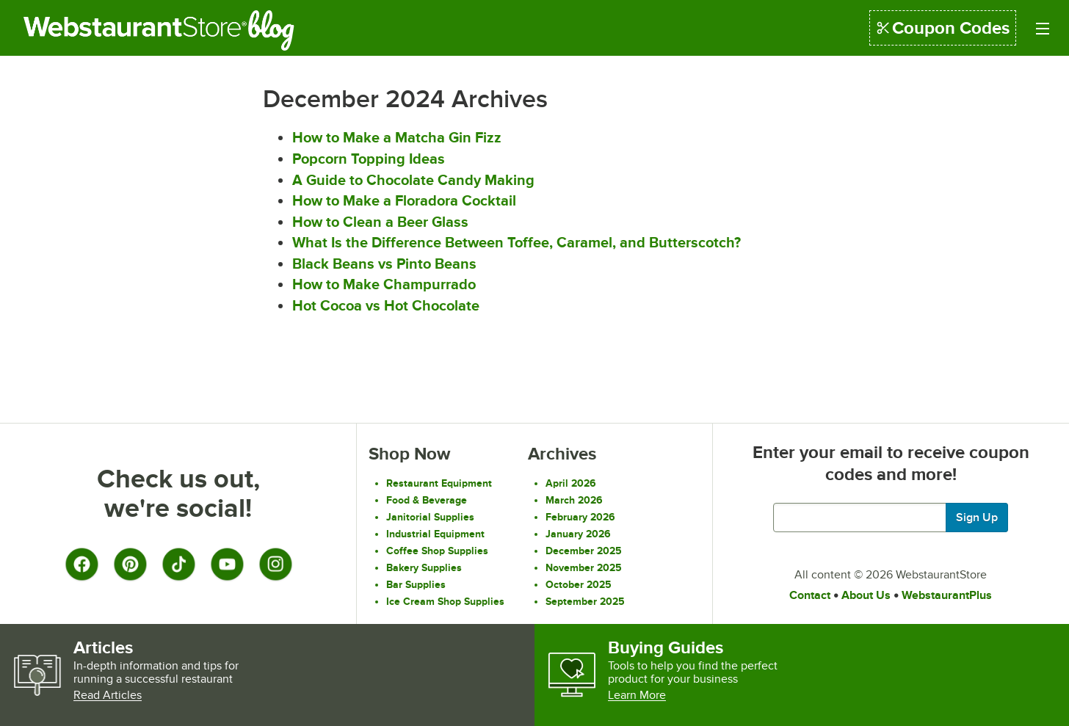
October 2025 (579, 584)
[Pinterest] (130, 564)
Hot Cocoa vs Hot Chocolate (385, 305)
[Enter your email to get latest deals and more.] (890, 517)
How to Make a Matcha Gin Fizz (396, 137)
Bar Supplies (416, 584)
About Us (866, 595)
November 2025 (584, 567)
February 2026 (580, 517)
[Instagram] (275, 564)
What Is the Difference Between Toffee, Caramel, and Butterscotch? (516, 242)
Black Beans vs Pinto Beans (384, 263)
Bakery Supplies (424, 567)
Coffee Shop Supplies (437, 550)
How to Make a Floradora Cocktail (404, 200)
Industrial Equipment (435, 534)
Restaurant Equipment (439, 483)
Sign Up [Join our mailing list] (977, 517)
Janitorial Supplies (430, 517)
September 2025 (585, 601)
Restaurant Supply (135, 30)
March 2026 (574, 500)
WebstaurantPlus (947, 595)
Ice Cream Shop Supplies (445, 601)
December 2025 (584, 550)
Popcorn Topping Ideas (368, 158)
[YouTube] (227, 564)
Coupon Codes (943, 27)
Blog (282, 30)
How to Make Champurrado (384, 284)
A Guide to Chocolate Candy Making (413, 180)
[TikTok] (178, 564)
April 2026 (571, 483)
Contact (809, 595)
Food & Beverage (426, 500)
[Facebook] (81, 564)
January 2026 (578, 534)
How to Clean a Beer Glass (380, 222)
